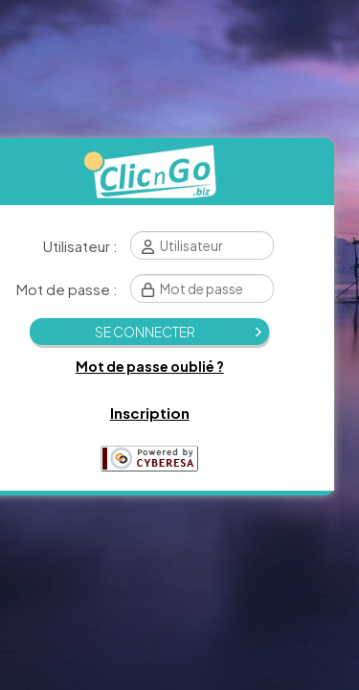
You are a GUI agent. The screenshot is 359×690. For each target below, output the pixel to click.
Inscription (150, 412)
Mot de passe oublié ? (150, 366)
